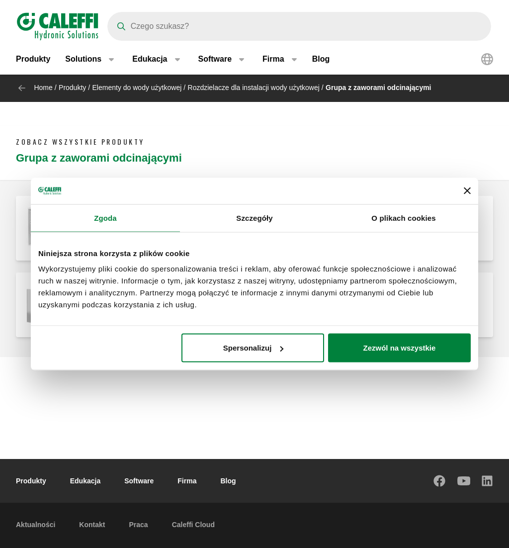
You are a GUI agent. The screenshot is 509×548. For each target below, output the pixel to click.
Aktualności (35, 525)
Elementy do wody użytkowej (137, 87)
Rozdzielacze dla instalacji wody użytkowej (254, 87)
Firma (186, 481)
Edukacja (85, 481)
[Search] (299, 26)
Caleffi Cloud (193, 525)
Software (139, 481)
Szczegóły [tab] (254, 217)
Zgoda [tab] (105, 217)
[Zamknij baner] (467, 190)
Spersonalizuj (253, 348)
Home (43, 87)
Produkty (33, 59)
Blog (321, 59)
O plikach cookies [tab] (403, 217)
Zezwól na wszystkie (399, 348)
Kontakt (92, 525)
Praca (138, 525)
